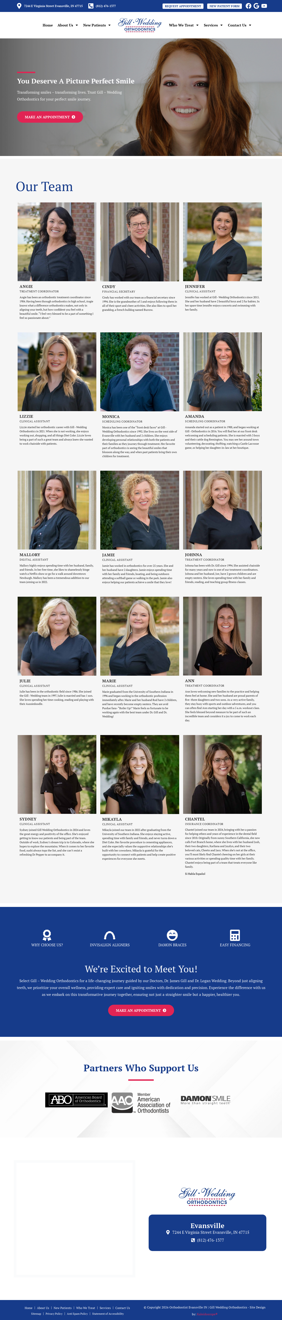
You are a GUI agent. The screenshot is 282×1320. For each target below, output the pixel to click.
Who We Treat (184, 25)
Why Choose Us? (47, 945)
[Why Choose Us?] (47, 936)
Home (48, 25)
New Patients (97, 25)
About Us (68, 25)
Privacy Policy (49, 1316)
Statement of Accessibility (113, 1316)
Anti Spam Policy (77, 1316)
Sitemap (28, 1316)
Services (213, 25)
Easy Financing (235, 945)
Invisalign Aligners (110, 945)
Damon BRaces (172, 945)
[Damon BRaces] (172, 936)
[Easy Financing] (235, 936)
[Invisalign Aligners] (109, 936)
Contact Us (240, 25)
